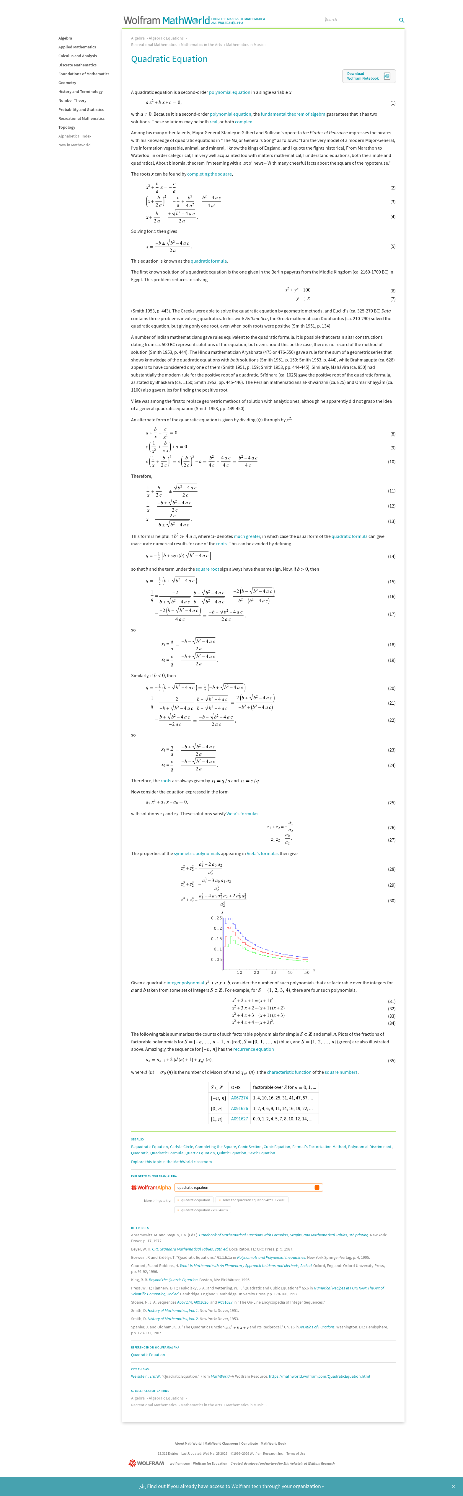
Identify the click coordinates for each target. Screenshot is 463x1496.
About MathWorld (188, 1443)
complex (243, 122)
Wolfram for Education (210, 1463)
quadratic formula (209, 261)
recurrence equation (253, 1049)
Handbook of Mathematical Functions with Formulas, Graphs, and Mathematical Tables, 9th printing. (284, 1235)
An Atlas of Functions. (317, 1327)
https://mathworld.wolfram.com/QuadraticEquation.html (319, 1376)
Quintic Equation (231, 1152)
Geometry (67, 82)
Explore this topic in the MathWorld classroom (171, 1161)
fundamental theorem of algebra (293, 114)
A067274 (239, 1098)
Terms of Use (295, 1453)
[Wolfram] (147, 1463)
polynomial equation (229, 92)
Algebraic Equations (166, 38)
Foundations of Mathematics (83, 73)
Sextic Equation (261, 1152)
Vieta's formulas (242, 813)
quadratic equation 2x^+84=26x (204, 1210)
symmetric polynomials (197, 853)
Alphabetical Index (74, 136)
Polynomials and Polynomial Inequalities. (271, 1257)
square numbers (341, 1072)
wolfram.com (180, 1463)
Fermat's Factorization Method (319, 1146)
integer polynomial (185, 983)
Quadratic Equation (148, 1354)
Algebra (65, 38)
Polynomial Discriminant (370, 1146)
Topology (66, 127)
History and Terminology (80, 91)
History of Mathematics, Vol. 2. (173, 1318)
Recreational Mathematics (81, 118)
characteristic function (289, 1072)
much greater (247, 536)
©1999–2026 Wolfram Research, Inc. (257, 1453)
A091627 (239, 1119)
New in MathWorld (74, 145)
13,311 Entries (168, 1453)
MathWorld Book (273, 1443)
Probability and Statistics (81, 109)
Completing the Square (215, 1146)
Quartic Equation (200, 1152)
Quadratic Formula (166, 1152)
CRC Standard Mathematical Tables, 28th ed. (190, 1249)
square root (207, 569)
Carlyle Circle (181, 1146)
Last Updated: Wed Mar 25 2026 (204, 1453)
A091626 (239, 1108)
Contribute (249, 1443)
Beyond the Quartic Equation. (173, 1279)
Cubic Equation (277, 1146)
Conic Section (250, 1146)
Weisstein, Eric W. (146, 1376)
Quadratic (139, 1152)
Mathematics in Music (244, 44)
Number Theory (72, 100)
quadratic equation (195, 1200)
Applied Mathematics (77, 47)
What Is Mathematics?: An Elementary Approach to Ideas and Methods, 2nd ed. (246, 1265)
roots (221, 543)
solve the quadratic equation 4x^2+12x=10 (253, 1200)
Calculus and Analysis (77, 55)
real (213, 122)
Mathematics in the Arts (201, 44)
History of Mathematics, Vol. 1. (173, 1310)
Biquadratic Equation (149, 1146)
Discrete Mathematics (77, 65)
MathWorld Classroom (221, 1443)
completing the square (209, 174)
